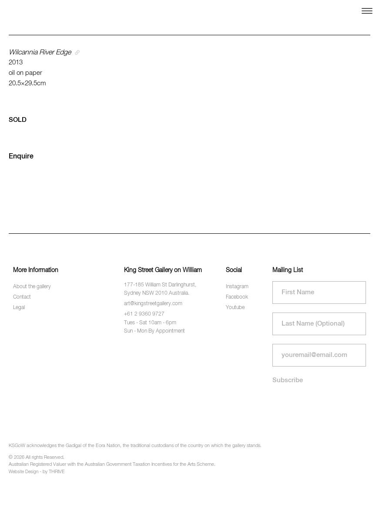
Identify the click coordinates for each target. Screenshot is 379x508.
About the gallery (32, 286)
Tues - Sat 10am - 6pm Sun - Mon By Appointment (154, 327)
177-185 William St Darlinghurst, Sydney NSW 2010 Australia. (160, 289)
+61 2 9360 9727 (144, 314)
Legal (19, 307)
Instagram (237, 286)
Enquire (21, 156)
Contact (22, 297)
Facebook (237, 297)
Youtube (235, 307)
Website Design (23, 472)
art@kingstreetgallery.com (153, 303)
